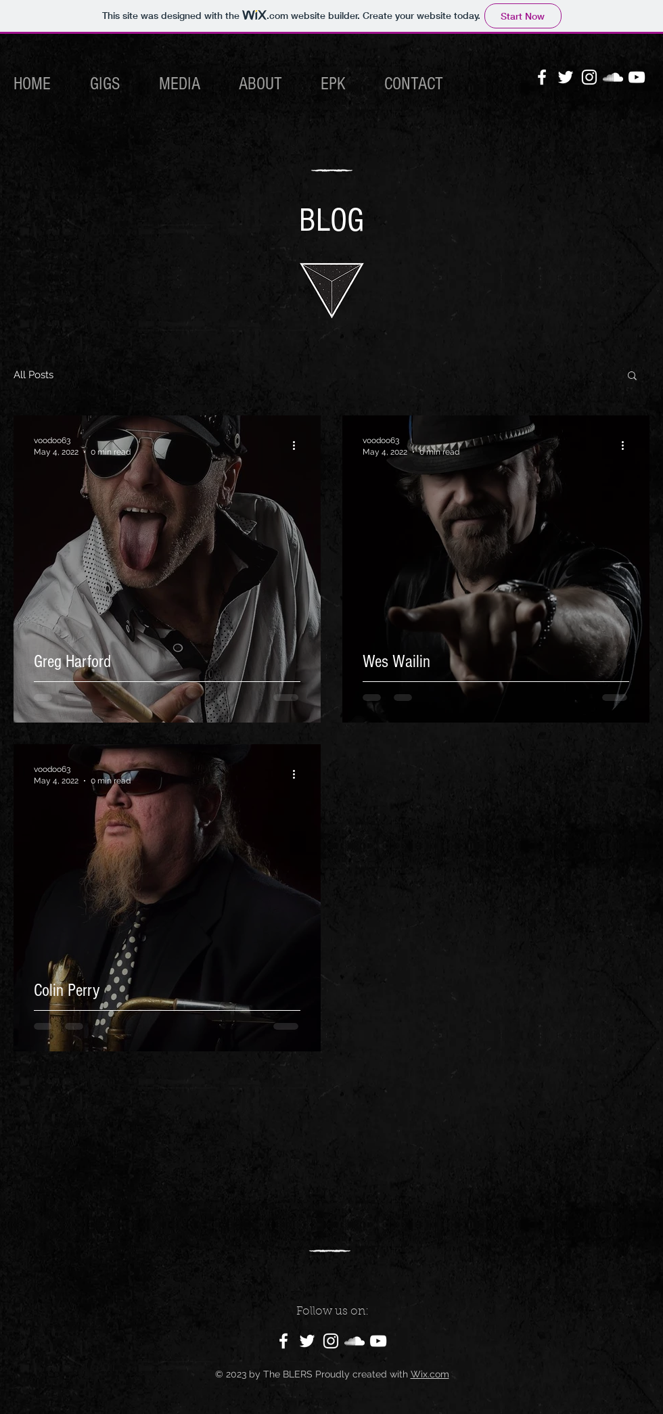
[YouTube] (636, 77)
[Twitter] (565, 77)
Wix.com (430, 1374)
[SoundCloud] (613, 77)
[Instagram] (589, 77)
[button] (632, 376)
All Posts (33, 375)
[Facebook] (542, 77)
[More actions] (298, 445)
